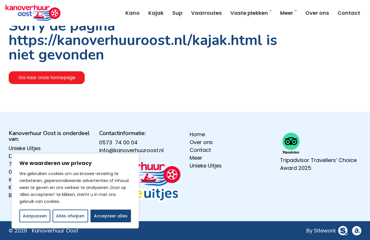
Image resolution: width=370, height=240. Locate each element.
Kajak (152, 14)
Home (197, 134)
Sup (174, 14)
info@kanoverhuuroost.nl (131, 150)
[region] (75, 191)
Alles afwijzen (70, 216)
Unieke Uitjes (25, 148)
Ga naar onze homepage (46, 77)
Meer (285, 14)
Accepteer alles (110, 216)
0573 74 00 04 (118, 142)
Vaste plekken (247, 14)
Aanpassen (35, 216)
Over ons (314, 14)
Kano (129, 14)
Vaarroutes (203, 14)
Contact (345, 14)
